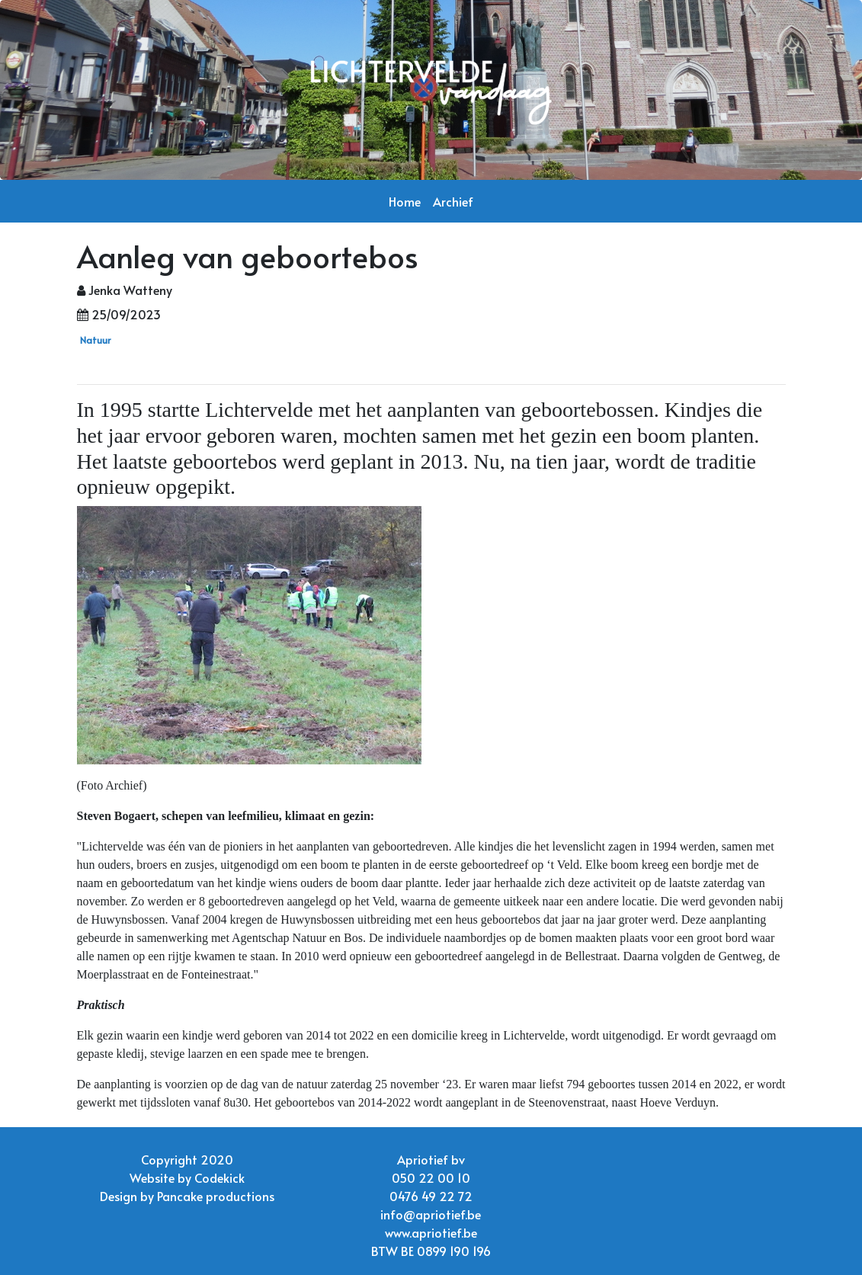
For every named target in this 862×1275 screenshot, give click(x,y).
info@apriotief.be (430, 1214)
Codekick (219, 1177)
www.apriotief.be (431, 1232)
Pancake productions (215, 1195)
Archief (453, 201)
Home (405, 201)
